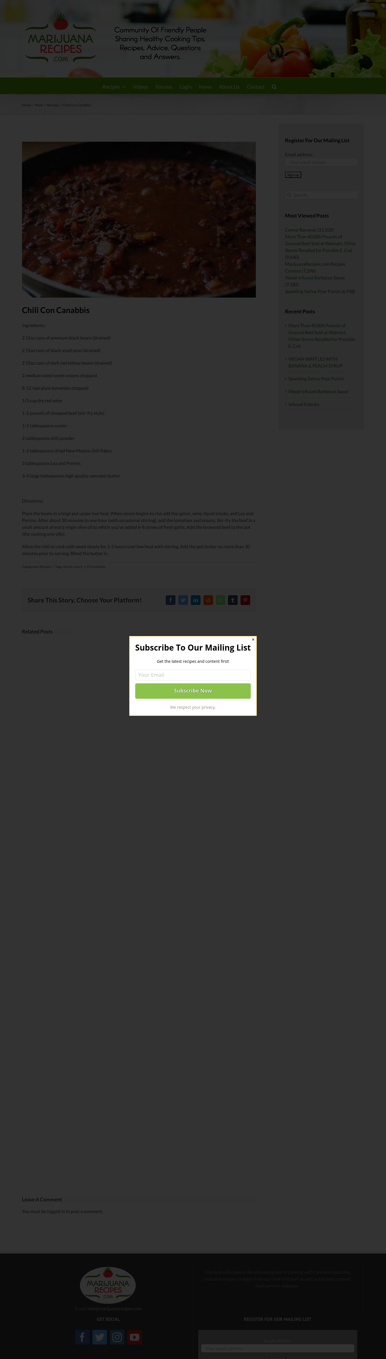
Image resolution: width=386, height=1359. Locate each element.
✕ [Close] (253, 639)
